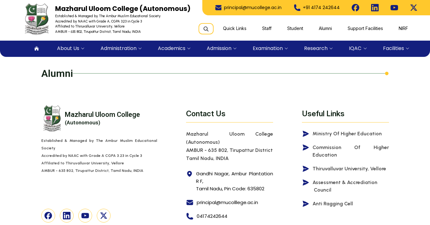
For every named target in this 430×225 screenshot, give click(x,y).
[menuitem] (36, 49)
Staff (267, 28)
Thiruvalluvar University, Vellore (349, 169)
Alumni (325, 28)
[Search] (206, 28)
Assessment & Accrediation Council (345, 186)
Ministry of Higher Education (347, 134)
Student (295, 28)
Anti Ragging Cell (333, 204)
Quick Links (234, 28)
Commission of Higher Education (351, 151)
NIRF (403, 28)
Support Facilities (365, 28)
